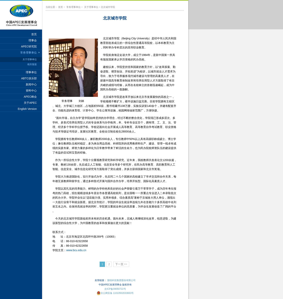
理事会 (32, 40)
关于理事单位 (30, 59)
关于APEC (30, 102)
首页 (34, 34)
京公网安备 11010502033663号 (115, 293)
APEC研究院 (29, 46)
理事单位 (31, 72)
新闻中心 (31, 84)
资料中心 (31, 90)
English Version (27, 108)
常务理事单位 (28, 52)
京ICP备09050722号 (115, 289)
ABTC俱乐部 (29, 78)
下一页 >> (121, 264)
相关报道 (32, 64)
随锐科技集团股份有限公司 (121, 280)
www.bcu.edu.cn (76, 250)
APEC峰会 (30, 96)
